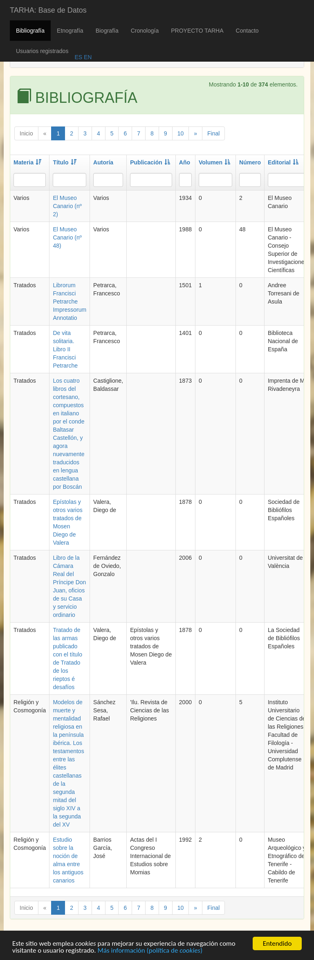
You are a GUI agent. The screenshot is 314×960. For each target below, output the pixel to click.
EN (87, 57)
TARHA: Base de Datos (48, 10)
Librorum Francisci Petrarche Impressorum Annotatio (69, 301)
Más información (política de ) (149, 951)
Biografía (107, 30)
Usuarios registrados (42, 51)
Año (184, 162)
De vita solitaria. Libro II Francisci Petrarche (65, 349)
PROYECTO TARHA (197, 30)
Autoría (103, 162)
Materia (27, 162)
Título (64, 162)
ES (78, 57)
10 (180, 133)
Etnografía (70, 30)
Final (213, 133)
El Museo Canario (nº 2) (67, 206)
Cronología (145, 30)
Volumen (214, 162)
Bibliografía (30, 30)
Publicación (150, 162)
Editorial (283, 162)
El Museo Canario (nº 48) (67, 237)
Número (250, 162)
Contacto (247, 30)
